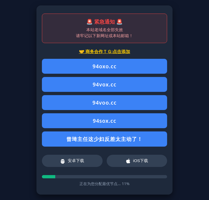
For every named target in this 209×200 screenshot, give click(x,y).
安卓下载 (72, 161)
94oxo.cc (104, 66)
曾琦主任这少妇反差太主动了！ (104, 139)
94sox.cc (104, 120)
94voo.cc (105, 102)
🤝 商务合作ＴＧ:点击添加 (104, 51)
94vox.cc (104, 84)
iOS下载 (136, 161)
